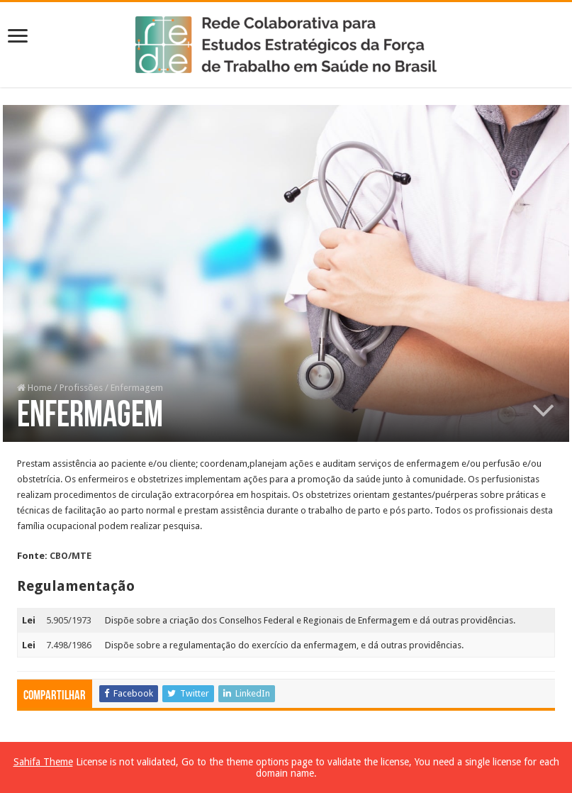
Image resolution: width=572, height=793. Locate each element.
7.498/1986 (68, 645)
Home (34, 387)
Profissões (81, 387)
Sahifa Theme (43, 761)
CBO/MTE (70, 555)
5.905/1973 (68, 620)
